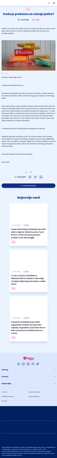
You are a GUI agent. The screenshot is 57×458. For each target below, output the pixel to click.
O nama (4, 392)
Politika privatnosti (8, 397)
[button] (28, 369)
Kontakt (4, 401)
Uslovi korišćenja (34, 392)
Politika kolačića (34, 397)
